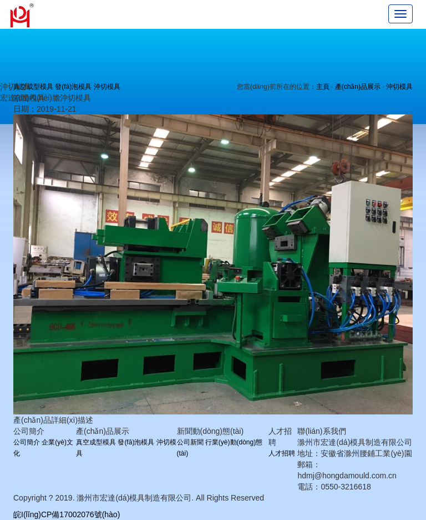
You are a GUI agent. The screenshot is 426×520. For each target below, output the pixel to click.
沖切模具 (107, 87)
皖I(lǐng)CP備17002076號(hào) (66, 514)
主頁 (322, 87)
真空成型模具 (96, 442)
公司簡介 (26, 442)
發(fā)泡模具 (73, 87)
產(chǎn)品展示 (358, 87)
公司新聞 (190, 442)
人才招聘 (281, 453)
